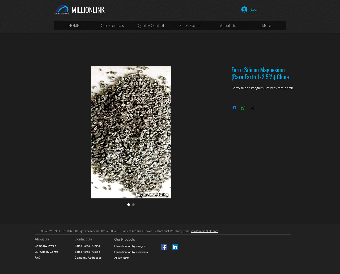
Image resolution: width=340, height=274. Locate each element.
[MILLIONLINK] (94, 9)
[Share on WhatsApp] (243, 108)
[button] (189, 27)
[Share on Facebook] (234, 108)
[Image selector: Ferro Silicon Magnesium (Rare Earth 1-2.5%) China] (128, 204)
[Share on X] (252, 108)
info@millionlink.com (204, 231)
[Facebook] (164, 247)
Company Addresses (88, 257)
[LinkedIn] (175, 247)
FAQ (37, 257)
